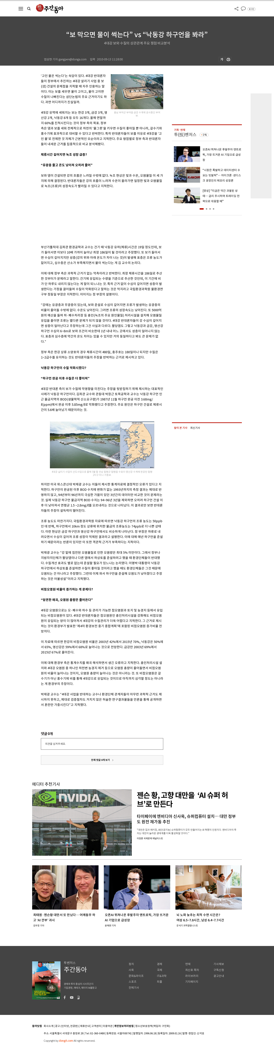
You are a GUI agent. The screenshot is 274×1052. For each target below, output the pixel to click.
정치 (131, 964)
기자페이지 (191, 981)
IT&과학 (162, 976)
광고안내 (219, 976)
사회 (131, 970)
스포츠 (132, 981)
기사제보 (219, 964)
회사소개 (48, 1026)
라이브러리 (191, 976)
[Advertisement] (93, 216)
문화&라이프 (136, 976)
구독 (204, 134)
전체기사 (134, 987)
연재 (187, 964)
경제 (159, 964)
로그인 (251, 9)
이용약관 (108, 1026)
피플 (159, 981)
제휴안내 (85, 1026)
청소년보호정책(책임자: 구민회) (152, 1026)
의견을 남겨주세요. (55, 743)
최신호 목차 (192, 970)
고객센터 (96, 1026)
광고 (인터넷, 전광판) (66, 1026)
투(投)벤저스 (185, 134)
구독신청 (219, 970)
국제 (159, 970)
